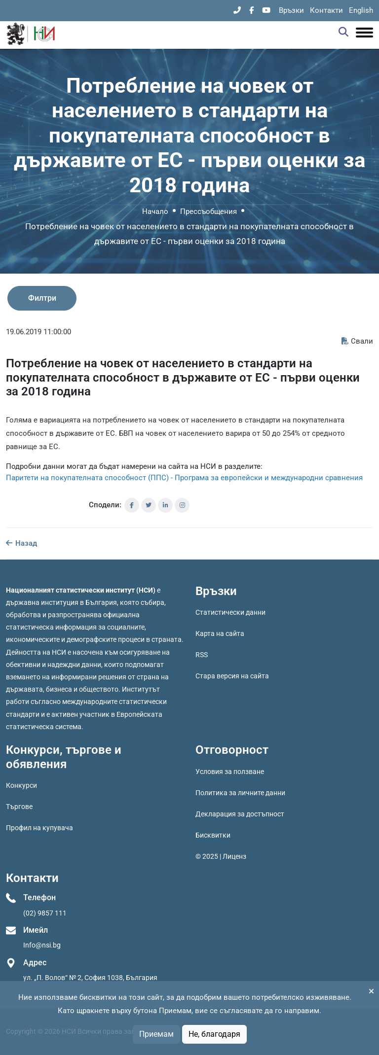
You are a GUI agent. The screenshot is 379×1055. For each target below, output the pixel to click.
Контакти (326, 10)
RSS (201, 655)
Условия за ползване (229, 771)
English (361, 10)
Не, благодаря (214, 1034)
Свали (357, 341)
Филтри (42, 298)
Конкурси (21, 785)
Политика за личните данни (240, 793)
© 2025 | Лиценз (220, 856)
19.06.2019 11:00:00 (38, 331)
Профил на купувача (39, 828)
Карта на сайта (219, 633)
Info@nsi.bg (42, 945)
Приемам (156, 1034)
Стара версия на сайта (232, 676)
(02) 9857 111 (45, 913)
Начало (155, 211)
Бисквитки (212, 835)
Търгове (19, 806)
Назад (21, 543)
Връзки (291, 10)
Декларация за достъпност (239, 814)
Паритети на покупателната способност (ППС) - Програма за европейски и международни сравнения (184, 477)
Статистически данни (230, 612)
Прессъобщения (208, 211)
